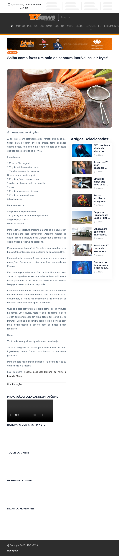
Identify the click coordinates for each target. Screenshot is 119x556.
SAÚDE (79, 26)
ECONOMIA (46, 26)
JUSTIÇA (59, 26)
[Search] (74, 17)
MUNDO (20, 26)
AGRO (70, 26)
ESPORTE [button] (91, 26)
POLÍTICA (32, 26)
